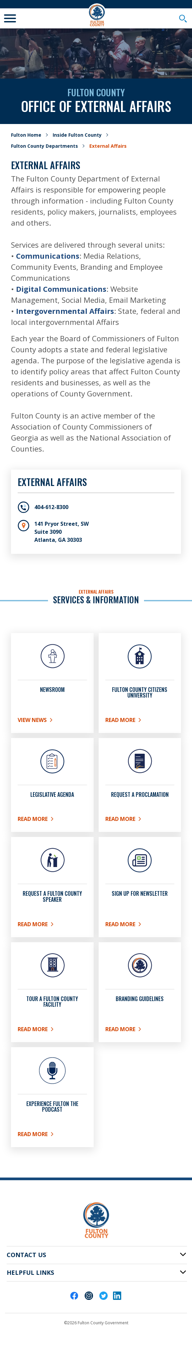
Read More (140, 820)
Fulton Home (26, 135)
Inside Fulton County (77, 135)
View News (44, 721)
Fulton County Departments (44, 146)
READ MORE (140, 721)
